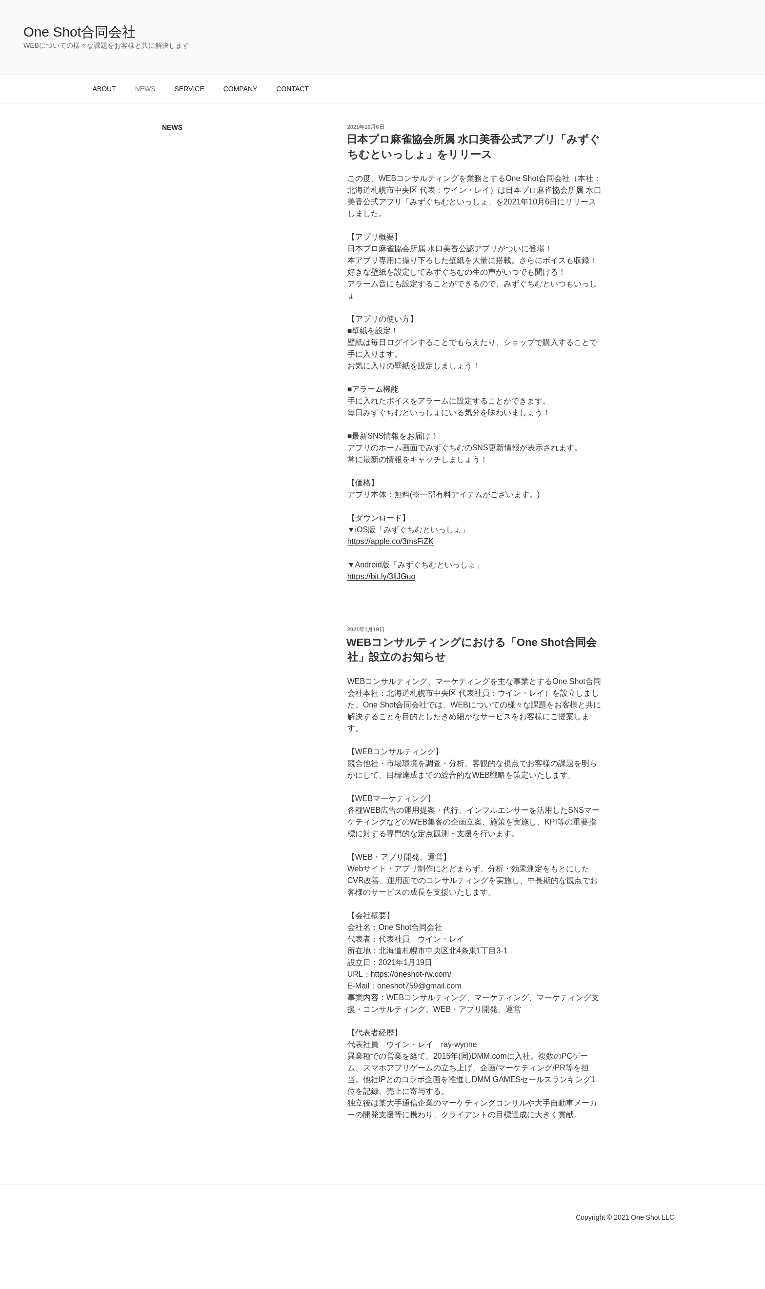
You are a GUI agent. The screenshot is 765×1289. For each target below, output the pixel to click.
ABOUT (104, 89)
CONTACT (292, 89)
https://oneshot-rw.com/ (411, 974)
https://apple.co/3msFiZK (390, 541)
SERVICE (189, 89)
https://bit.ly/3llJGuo (381, 576)
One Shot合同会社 (79, 32)
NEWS (145, 89)
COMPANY (240, 89)
